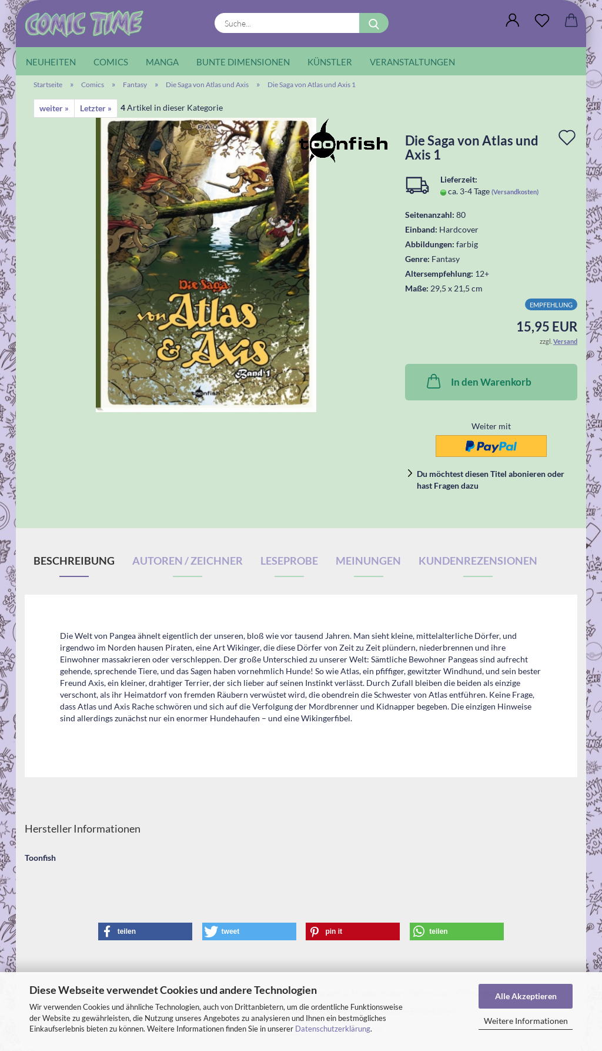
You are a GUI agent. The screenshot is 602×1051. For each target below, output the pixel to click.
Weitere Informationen (526, 1021)
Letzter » (96, 108)
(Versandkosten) (515, 191)
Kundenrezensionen (478, 560)
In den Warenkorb (477, 381)
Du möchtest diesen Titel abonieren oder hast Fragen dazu (490, 479)
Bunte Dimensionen (243, 62)
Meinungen (368, 560)
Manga (162, 62)
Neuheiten (51, 62)
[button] (512, 20)
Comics (110, 62)
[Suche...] (374, 23)
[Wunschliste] (542, 20)
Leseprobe (289, 560)
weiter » (54, 108)
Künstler (329, 62)
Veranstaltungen (412, 62)
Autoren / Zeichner (187, 560)
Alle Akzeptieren (526, 996)
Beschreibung (74, 560)
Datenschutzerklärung (332, 1028)
